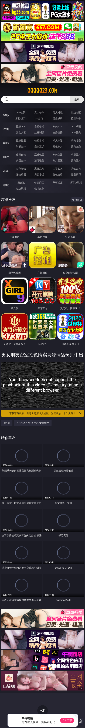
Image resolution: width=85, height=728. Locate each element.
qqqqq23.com (42, 90)
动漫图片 (76, 154)
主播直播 (58, 132)
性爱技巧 (76, 174)
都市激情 (21, 168)
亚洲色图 (39, 154)
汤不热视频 (76, 182)
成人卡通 (58, 140)
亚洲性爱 (21, 140)
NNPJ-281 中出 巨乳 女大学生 (33, 423)
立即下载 (67, 720)
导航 (6, 185)
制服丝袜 (21, 146)
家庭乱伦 (39, 168)
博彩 (6, 115)
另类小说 (39, 174)
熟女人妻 (21, 132)
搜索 (76, 99)
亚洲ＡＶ (21, 126)
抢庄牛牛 (76, 118)
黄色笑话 (58, 174)
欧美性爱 (76, 140)
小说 (6, 171)
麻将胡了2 (21, 118)
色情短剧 (39, 188)
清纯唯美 (39, 160)
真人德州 (39, 112)
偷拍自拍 (39, 140)
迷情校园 (21, 174)
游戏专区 (76, 112)
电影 (6, 143)
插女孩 (21, 182)
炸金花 (39, 118)
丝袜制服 (39, 132)
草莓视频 (58, 182)
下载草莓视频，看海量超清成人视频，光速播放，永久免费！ (45, 413)
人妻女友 (58, 168)
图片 (6, 157)
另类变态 (76, 146)
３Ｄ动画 (76, 126)
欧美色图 (58, 154)
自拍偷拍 (39, 126)
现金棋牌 (58, 118)
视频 (6, 129)
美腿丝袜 (21, 160)
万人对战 (58, 112)
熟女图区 (58, 160)
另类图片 (76, 160)
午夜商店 (39, 182)
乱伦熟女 (58, 146)
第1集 (7, 423)
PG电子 (21, 112)
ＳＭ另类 (76, 132)
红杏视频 (21, 188)
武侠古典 (76, 168)
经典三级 (39, 146)
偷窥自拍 (21, 154)
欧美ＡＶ (58, 126)
